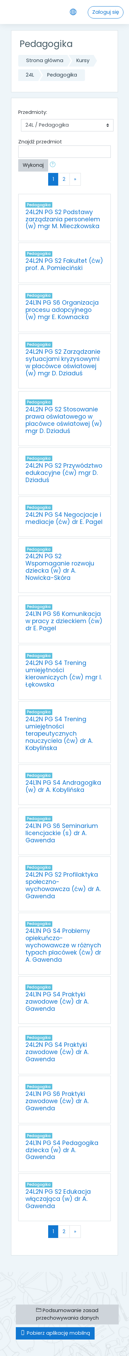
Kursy (82, 60)
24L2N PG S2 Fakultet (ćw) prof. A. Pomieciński (64, 264)
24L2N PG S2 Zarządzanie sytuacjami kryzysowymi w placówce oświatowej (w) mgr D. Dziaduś (62, 362)
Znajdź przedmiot (40, 141)
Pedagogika (62, 74)
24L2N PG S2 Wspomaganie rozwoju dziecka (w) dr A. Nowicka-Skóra (59, 567)
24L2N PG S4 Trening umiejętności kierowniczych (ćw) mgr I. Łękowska (63, 674)
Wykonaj (33, 165)
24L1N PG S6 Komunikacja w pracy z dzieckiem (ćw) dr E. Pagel (64, 621)
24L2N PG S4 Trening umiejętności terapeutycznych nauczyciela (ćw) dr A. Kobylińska (59, 733)
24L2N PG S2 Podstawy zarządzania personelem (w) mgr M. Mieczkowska (62, 219)
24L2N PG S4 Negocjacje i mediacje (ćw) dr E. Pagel (64, 518)
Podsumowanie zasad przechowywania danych (67, 1314)
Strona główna (44, 60)
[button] (54, 165)
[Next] (75, 179)
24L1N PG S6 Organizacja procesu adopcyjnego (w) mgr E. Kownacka (62, 310)
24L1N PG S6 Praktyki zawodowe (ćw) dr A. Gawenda (57, 1101)
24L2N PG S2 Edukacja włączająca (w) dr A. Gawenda (58, 1199)
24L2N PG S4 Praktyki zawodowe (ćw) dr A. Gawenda (57, 1052)
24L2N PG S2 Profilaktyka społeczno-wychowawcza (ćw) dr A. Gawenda (63, 885)
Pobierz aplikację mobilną (55, 1333)
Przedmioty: (32, 112)
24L (30, 74)
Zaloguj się (105, 12)
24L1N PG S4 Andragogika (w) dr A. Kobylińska (63, 786)
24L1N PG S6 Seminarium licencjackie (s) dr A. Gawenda (61, 833)
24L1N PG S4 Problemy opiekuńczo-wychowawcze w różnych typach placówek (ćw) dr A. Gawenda (63, 945)
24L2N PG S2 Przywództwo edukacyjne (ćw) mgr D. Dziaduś (63, 472)
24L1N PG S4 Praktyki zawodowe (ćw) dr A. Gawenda (57, 1001)
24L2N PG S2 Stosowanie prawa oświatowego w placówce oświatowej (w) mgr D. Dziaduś (63, 420)
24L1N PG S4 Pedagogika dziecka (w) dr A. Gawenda (61, 1150)
